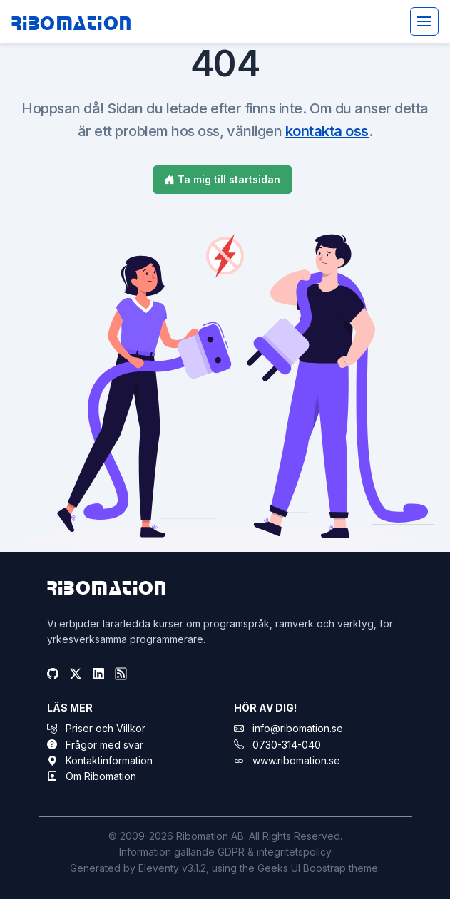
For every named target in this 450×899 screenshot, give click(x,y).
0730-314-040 (286, 745)
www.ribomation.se (296, 760)
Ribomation (71, 22)
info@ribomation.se (297, 728)
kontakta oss (327, 131)
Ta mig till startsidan (222, 179)
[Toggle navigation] (424, 21)
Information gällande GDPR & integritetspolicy (225, 852)
